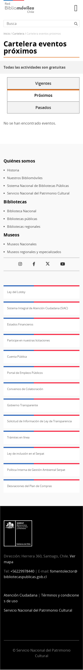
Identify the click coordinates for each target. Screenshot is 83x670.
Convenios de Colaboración (25, 389)
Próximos (43, 95)
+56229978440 (22, 571)
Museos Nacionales (22, 244)
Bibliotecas (15, 201)
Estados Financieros (20, 324)
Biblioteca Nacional (21, 211)
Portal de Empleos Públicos (25, 373)
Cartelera (18, 34)
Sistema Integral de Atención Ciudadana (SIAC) (37, 308)
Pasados (43, 107)
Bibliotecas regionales (23, 226)
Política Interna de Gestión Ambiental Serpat (36, 470)
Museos (11, 235)
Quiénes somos (19, 161)
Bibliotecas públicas (22, 219)
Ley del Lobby (16, 292)
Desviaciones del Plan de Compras (29, 486)
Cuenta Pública (17, 357)
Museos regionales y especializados (34, 252)
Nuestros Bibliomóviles (24, 178)
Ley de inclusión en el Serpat (25, 454)
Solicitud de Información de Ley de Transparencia (39, 421)
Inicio (7, 34)
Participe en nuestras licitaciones (28, 340)
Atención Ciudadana (20, 595)
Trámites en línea (18, 437)
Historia (13, 170)
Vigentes (43, 83)
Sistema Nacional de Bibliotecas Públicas (38, 186)
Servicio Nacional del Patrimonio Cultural (38, 193)
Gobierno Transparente (22, 405)
